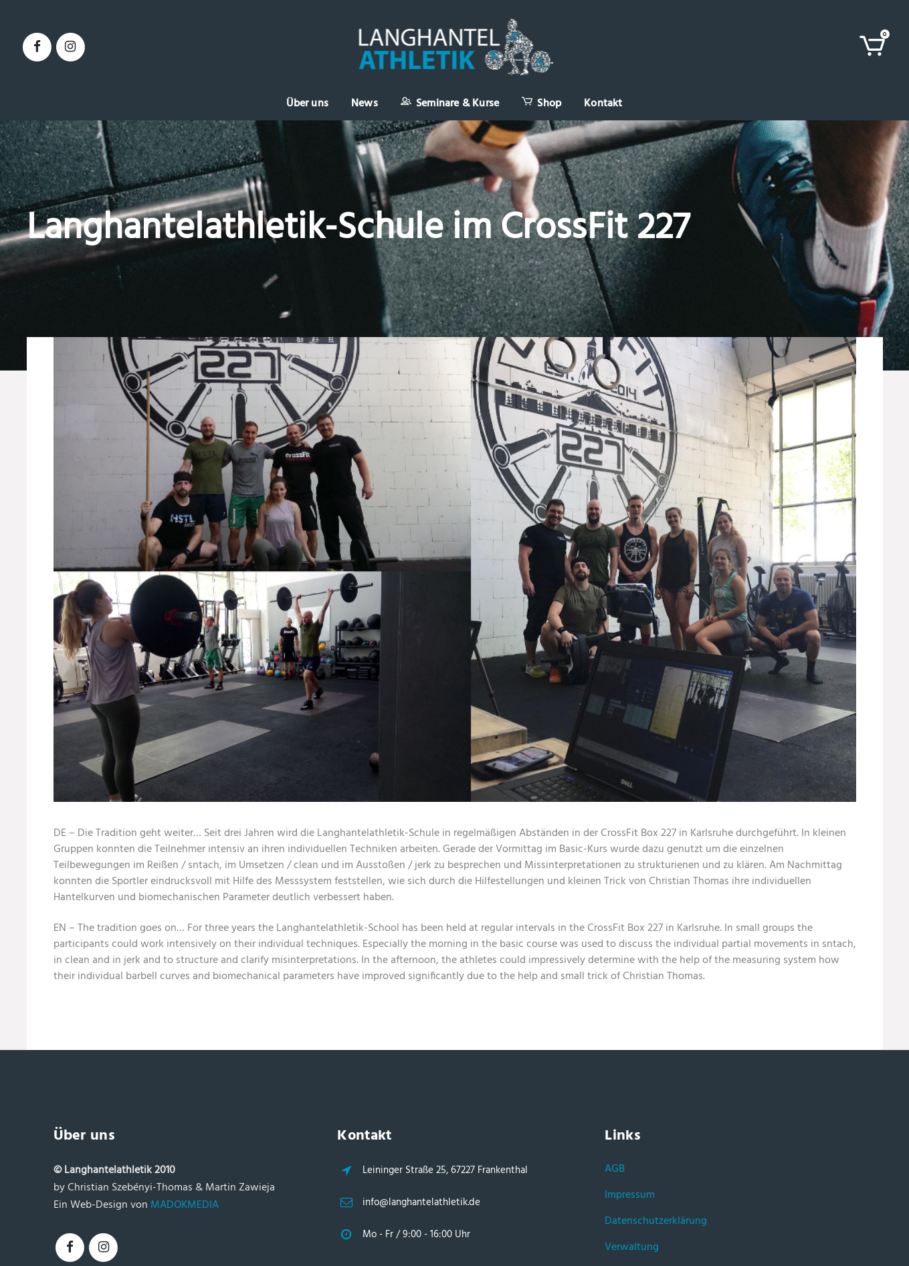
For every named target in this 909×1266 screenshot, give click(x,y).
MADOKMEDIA (184, 1205)
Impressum (630, 1195)
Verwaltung (632, 1247)
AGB (615, 1169)
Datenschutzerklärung (656, 1221)
